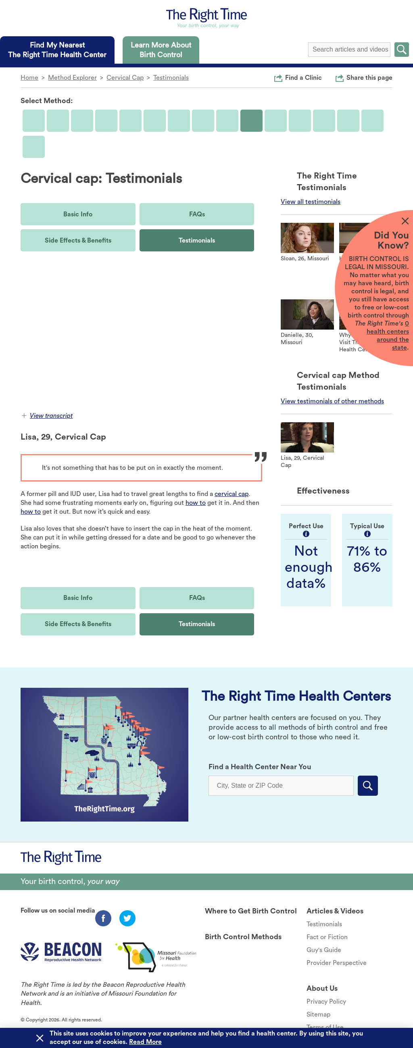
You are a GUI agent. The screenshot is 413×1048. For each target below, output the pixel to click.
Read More (145, 1042)
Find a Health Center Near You (260, 766)
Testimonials (171, 78)
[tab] (57, 50)
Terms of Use (325, 1027)
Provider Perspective (337, 963)
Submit (401, 49)
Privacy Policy (326, 1001)
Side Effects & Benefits (78, 240)
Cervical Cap (125, 78)
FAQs (197, 214)
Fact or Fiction (327, 937)
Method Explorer (72, 78)
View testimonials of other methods (332, 401)
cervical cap (231, 494)
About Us (322, 988)
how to (196, 503)
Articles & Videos (335, 911)
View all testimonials (310, 202)
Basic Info (77, 214)
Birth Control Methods (243, 936)
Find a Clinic (303, 77)
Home (29, 78)
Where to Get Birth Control (251, 911)
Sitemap (318, 1014)
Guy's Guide (324, 950)
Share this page (369, 77)
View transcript (47, 416)
